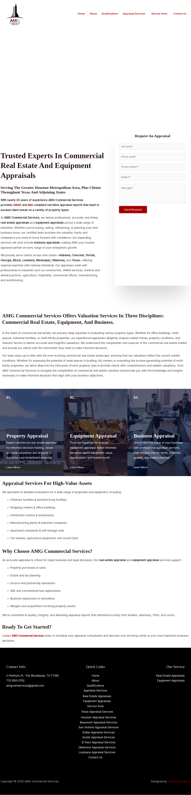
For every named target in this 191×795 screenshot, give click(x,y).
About (93, 13)
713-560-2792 (15, 680)
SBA (31, 205)
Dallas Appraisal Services (98, 732)
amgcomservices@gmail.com (25, 685)
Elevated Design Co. (178, 781)
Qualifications (110, 13)
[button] (134, 13)
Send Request (133, 211)
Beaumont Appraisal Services (98, 722)
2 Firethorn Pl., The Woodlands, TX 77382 (32, 675)
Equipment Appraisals (97, 701)
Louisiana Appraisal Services (97, 752)
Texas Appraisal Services (97, 711)
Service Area (159, 13)
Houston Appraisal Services (98, 717)
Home (81, 13)
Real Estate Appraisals (97, 696)
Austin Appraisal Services (98, 737)
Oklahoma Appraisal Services (97, 747)
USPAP (17, 205)
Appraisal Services (134, 13)
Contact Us (179, 13)
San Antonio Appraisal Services (99, 727)
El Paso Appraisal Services (99, 742)
